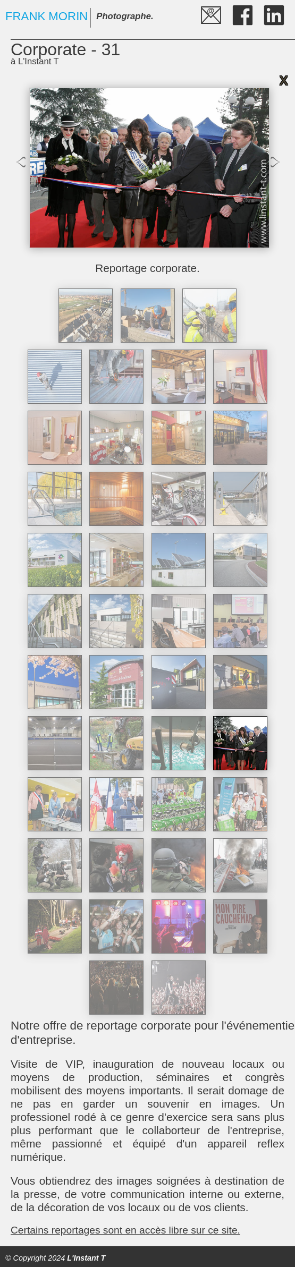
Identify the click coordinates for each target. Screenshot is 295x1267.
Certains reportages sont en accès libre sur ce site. (125, 1230)
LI (265, 6)
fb (233, 6)
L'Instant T (86, 1258)
